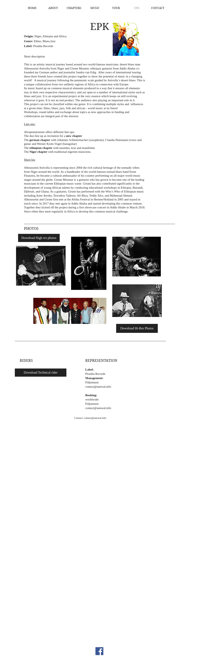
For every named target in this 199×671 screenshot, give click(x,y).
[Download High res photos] (39, 238)
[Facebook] (99, 651)
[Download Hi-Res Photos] (137, 328)
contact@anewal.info (98, 386)
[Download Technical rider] (40, 372)
